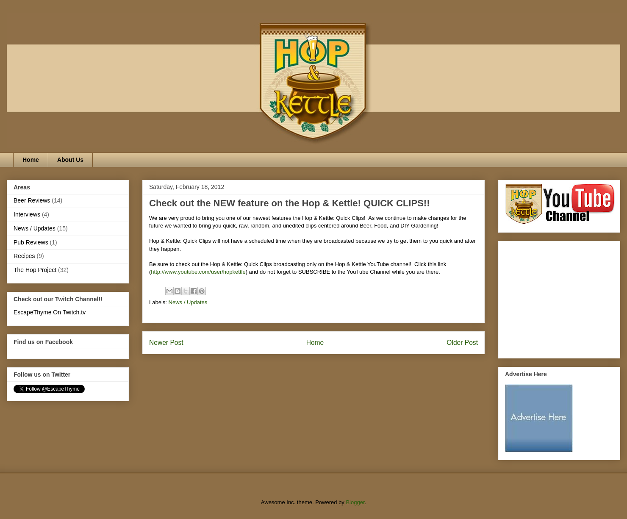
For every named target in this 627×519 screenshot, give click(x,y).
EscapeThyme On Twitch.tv (50, 312)
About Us (70, 159)
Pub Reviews (31, 242)
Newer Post (166, 342)
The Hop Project (35, 269)
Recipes (24, 256)
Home (30, 159)
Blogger (355, 502)
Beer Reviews (32, 200)
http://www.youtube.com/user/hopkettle (198, 272)
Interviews (27, 214)
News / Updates (188, 302)
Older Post (462, 342)
